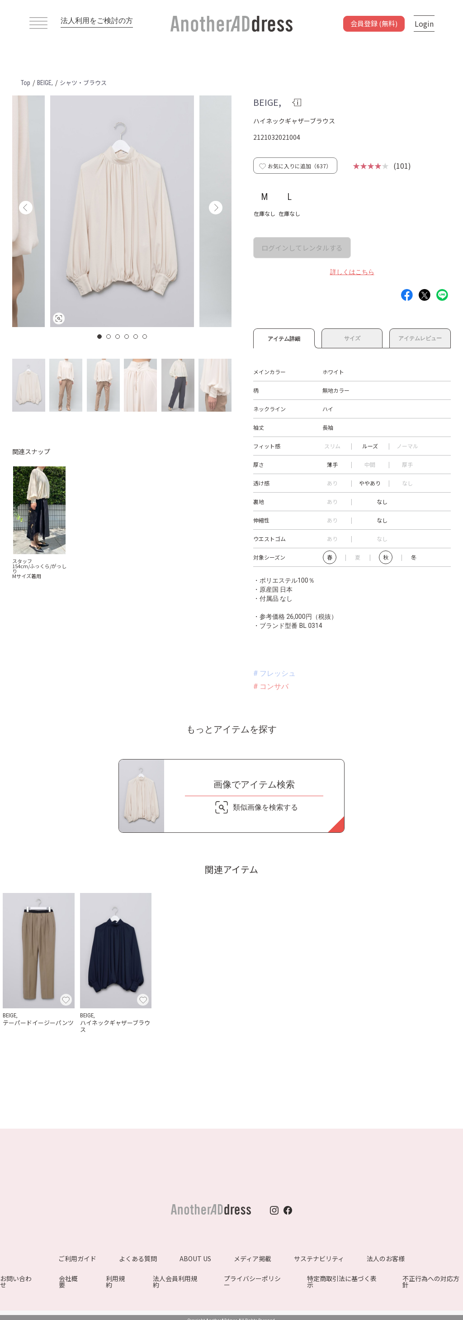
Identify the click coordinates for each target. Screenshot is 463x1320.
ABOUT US (195, 1258)
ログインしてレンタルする (302, 247)
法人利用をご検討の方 (97, 20)
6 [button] (145, 336)
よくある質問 (138, 1258)
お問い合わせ (16, 1281)
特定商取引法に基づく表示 (342, 1281)
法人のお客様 (386, 1258)
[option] (122, 211)
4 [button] (127, 336)
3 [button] (118, 336)
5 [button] (136, 336)
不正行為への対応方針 (430, 1281)
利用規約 (115, 1281)
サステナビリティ (319, 1258)
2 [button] (109, 336)
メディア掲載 (252, 1258)
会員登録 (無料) (373, 23)
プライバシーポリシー (252, 1281)
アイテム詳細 (284, 337)
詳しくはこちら (352, 271)
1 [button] (100, 336)
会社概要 (68, 1281)
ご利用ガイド (77, 1258)
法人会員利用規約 (175, 1281)
